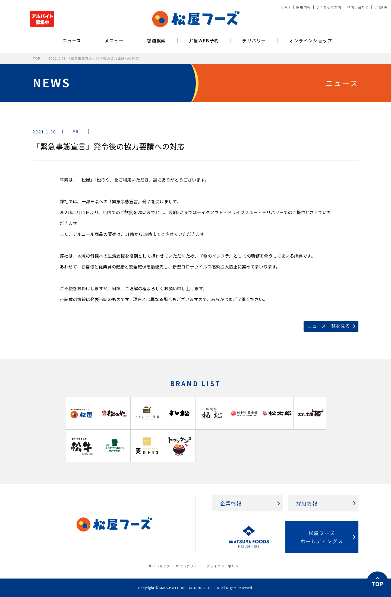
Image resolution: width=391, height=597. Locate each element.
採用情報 (303, 7)
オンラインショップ (310, 40)
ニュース (72, 40)
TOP (37, 58)
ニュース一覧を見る (329, 326)
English (380, 7)
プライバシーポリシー (224, 566)
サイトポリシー (188, 566)
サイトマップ (159, 566)
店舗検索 (156, 40)
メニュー (114, 40)
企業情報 (231, 503)
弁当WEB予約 (204, 40)
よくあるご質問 (328, 7)
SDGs (286, 7)
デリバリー (254, 40)
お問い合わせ (357, 7)
